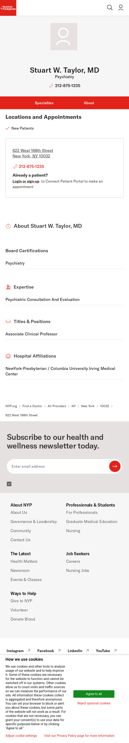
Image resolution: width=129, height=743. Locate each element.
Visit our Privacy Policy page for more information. (79, 736)
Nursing (73, 530)
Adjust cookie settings (21, 736)
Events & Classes (26, 579)
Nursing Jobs (77, 570)
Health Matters (23, 561)
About (89, 103)
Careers (73, 561)
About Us (18, 512)
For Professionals (81, 512)
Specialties (44, 103)
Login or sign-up (26, 181)
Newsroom (20, 570)
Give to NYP (21, 600)
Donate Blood (22, 619)
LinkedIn (79, 650)
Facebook (49, 650)
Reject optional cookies (94, 703)
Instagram (19, 650)
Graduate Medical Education (91, 521)
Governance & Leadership (33, 521)
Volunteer (19, 610)
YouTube (107, 650)
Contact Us (20, 539)
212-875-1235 (67, 85)
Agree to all (94, 694)
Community (20, 530)
